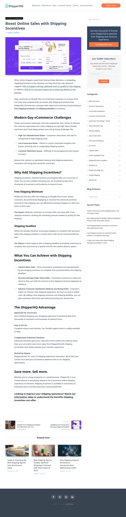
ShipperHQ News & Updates (98, 160)
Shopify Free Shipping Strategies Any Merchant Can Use (28, 426)
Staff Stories (93, 180)
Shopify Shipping (94, 175)
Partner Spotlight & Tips (96, 155)
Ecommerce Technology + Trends (99, 121)
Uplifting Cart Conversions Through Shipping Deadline (59, 426)
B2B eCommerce (94, 101)
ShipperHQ (69, 504)
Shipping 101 (93, 165)
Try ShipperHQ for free (104, 44)
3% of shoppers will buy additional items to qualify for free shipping (51, 86)
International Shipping (96, 141)
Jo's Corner (92, 146)
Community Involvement (97, 111)
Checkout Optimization (14, 18)
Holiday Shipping (94, 131)
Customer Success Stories (97, 116)
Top (63, 510)
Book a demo (111, 5)
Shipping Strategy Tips (96, 170)
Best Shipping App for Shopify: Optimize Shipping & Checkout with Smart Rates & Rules (43, 465)
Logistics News (93, 150)
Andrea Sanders (14, 33)
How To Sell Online (95, 136)
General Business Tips (96, 126)
